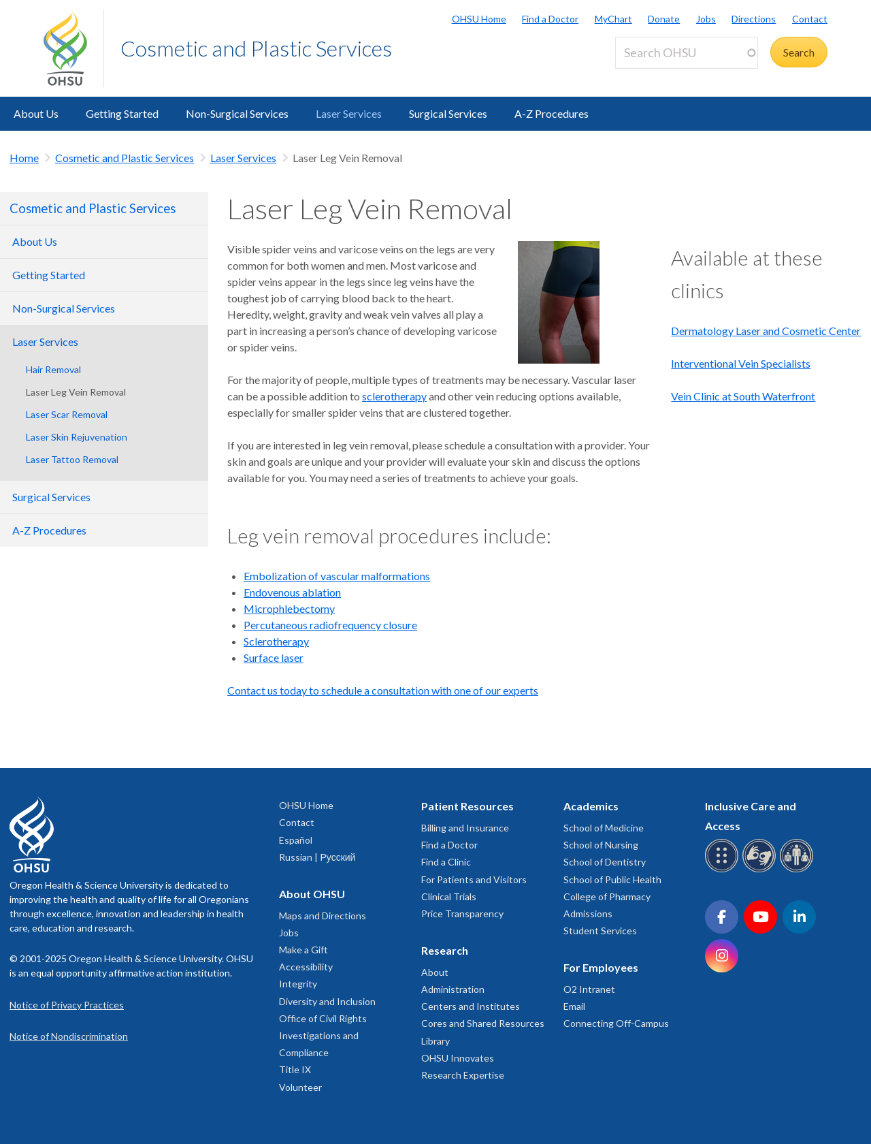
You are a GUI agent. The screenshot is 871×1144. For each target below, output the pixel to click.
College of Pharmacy (607, 896)
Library (435, 1041)
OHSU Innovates (457, 1058)
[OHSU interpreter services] (798, 870)
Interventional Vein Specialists (740, 363)
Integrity (298, 983)
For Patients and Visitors (474, 879)
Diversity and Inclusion (327, 1001)
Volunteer (300, 1087)
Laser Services (349, 113)
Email (574, 1006)
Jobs (706, 19)
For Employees (600, 967)
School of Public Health (612, 879)
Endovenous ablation (292, 592)
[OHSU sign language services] (761, 870)
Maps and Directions (322, 915)
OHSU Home (479, 19)
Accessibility (306, 966)
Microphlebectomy (289, 608)
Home (24, 157)
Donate (664, 19)
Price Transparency (462, 913)
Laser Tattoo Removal (72, 459)
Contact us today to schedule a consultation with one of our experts (382, 690)
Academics (591, 805)
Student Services (600, 930)
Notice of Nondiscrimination (69, 1036)
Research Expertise (462, 1075)
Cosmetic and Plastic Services (256, 48)
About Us (36, 113)
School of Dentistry (604, 862)
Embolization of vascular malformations (337, 575)
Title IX (295, 1069)
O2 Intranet (589, 989)
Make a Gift (303, 949)
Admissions (587, 913)
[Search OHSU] (686, 53)
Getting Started (122, 113)
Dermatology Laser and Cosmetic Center (766, 330)
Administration (452, 989)
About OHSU (312, 893)
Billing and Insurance (465, 827)
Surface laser (273, 657)
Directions (754, 19)
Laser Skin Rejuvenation (76, 437)
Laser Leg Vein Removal (76, 392)
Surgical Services (448, 113)
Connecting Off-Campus (616, 1023)
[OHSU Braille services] (723, 870)
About (434, 972)
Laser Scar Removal (67, 414)
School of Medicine (603, 827)
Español (295, 840)
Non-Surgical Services (237, 113)
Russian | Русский (317, 857)
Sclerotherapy (276, 641)
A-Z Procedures (551, 113)
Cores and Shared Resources (482, 1023)
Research (444, 950)
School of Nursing (600, 845)
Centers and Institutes (470, 1006)
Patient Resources (467, 805)
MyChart (613, 19)
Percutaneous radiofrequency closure (330, 624)
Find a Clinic (446, 862)
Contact (809, 19)
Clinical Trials (448, 896)
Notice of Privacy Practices (67, 1005)
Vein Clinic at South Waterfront (743, 396)
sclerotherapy (394, 396)
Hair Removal (53, 369)
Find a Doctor (550, 19)
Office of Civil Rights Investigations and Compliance (323, 1035)
